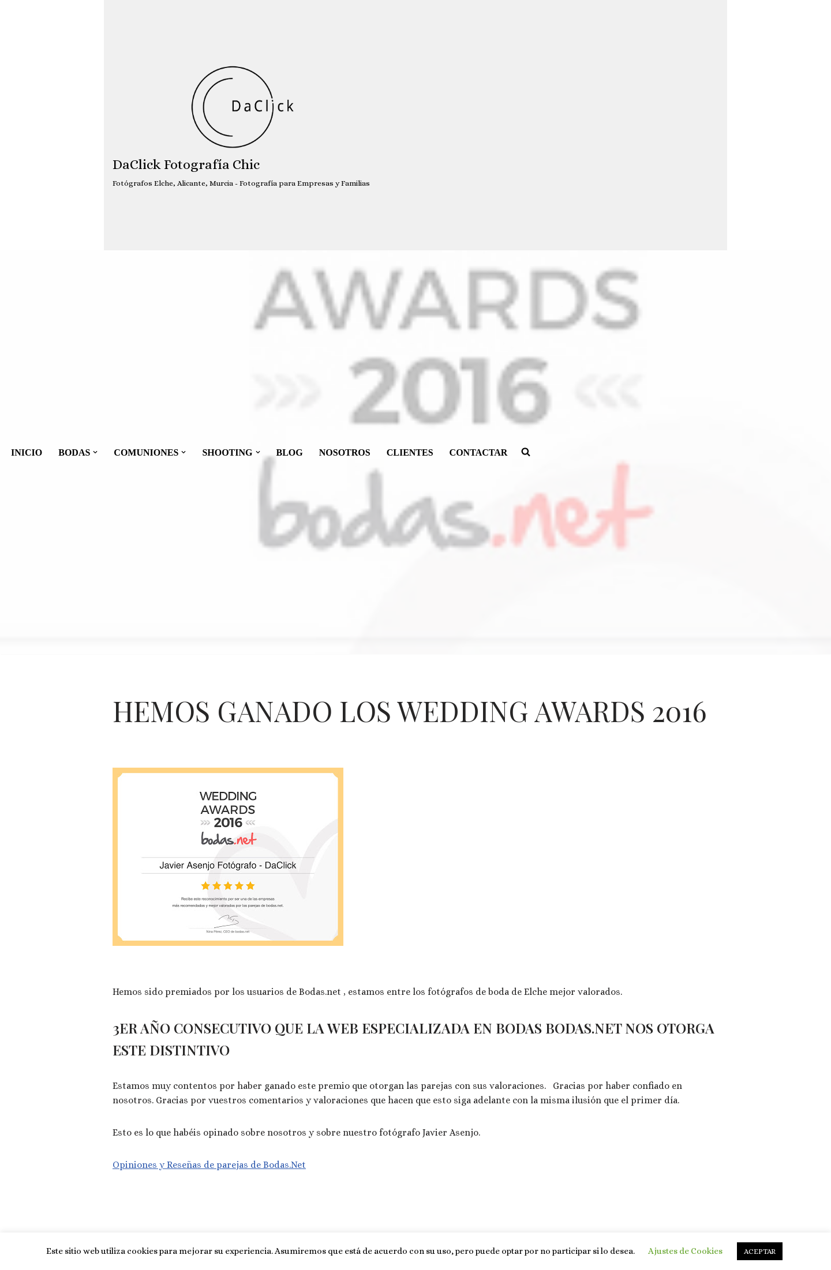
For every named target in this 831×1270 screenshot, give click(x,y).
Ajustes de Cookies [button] (685, 1251)
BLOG (289, 452)
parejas (232, 1164)
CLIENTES (410, 452)
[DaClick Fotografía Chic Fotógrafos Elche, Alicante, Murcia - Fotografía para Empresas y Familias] (241, 125)
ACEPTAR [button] (760, 1251)
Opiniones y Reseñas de (164, 1164)
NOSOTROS (344, 452)
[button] (95, 452)
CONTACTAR (479, 452)
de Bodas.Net (277, 1164)
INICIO (26, 452)
